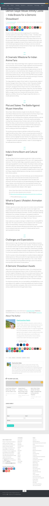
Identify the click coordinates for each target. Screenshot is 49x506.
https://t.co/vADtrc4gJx (14, 203)
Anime (10, 366)
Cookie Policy (35, 467)
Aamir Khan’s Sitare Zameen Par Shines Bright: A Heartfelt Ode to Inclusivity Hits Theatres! (36, 400)
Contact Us (10, 8)
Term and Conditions (37, 494)
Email (26, 424)
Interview (19, 459)
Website (8, 429)
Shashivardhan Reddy (12, 29)
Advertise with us (36, 450)
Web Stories (30, 5)
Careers (34, 461)
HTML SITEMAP (36, 483)
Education (20, 453)
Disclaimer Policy (36, 470)
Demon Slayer (19, 366)
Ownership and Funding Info (38, 486)
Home (3, 5)
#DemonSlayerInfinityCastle (31, 201)
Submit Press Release (37, 492)
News (19, 462)
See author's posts (23, 350)
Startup (19, 468)
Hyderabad (24, 366)
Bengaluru (13, 366)
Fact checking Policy (37, 477)
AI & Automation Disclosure (38, 454)
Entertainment (10, 12)
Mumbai (28, 366)
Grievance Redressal (37, 480)
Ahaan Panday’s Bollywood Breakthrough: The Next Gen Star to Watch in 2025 (11, 400)
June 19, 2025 (24, 205)
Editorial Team (35, 474)
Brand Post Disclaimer (37, 459)
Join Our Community (37, 485)
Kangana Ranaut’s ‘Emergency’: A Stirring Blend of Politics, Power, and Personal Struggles (23, 400)
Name (8, 424)
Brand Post (20, 450)
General (19, 456)
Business (23, 5)
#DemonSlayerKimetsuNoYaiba (18, 201)
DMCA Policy (35, 471)
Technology (36, 5)
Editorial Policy (35, 473)
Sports (19, 467)
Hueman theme (18, 503)
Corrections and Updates (37, 468)
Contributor (17, 8)
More (42, 5)
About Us (4, 8)
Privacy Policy (35, 488)
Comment (9, 416)
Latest (19, 461)
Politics (12, 5)
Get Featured (35, 479)
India (8, 5)
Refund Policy (35, 489)
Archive (34, 456)
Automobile (20, 448)
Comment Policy (36, 462)
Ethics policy (35, 476)
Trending (17, 5)
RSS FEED (35, 491)
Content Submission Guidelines (39, 465)
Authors (34, 457)
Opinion (19, 464)
